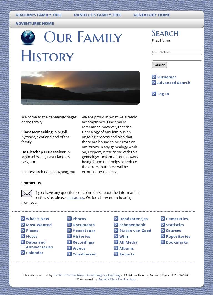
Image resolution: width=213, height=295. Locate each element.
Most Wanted (39, 224)
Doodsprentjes (134, 218)
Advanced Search (174, 82)
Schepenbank (133, 224)
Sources (173, 230)
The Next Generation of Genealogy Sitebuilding (86, 275)
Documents (84, 224)
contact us (75, 197)
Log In (163, 93)
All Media (129, 242)
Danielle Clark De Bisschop (116, 279)
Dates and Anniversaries (39, 244)
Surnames (167, 76)
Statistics (175, 224)
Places (32, 230)
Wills (124, 236)
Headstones (84, 230)
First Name (161, 40)
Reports (127, 254)
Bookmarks (177, 242)
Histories (81, 236)
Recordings (83, 242)
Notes (31, 236)
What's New (37, 218)
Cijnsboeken (85, 254)
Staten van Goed (135, 230)
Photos (79, 218)
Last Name (161, 51)
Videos (79, 248)
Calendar (35, 252)
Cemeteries (177, 218)
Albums (127, 248)
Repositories (178, 236)
